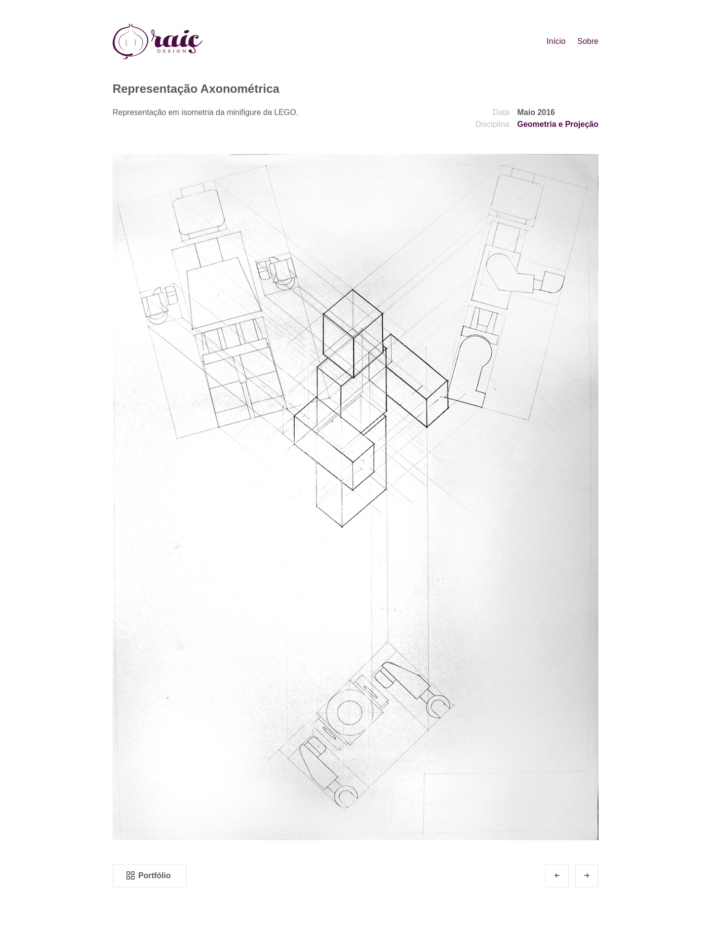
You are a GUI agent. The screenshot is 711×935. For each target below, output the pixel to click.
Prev (566, 875)
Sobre (587, 41)
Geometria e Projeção (557, 124)
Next (595, 875)
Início (556, 41)
